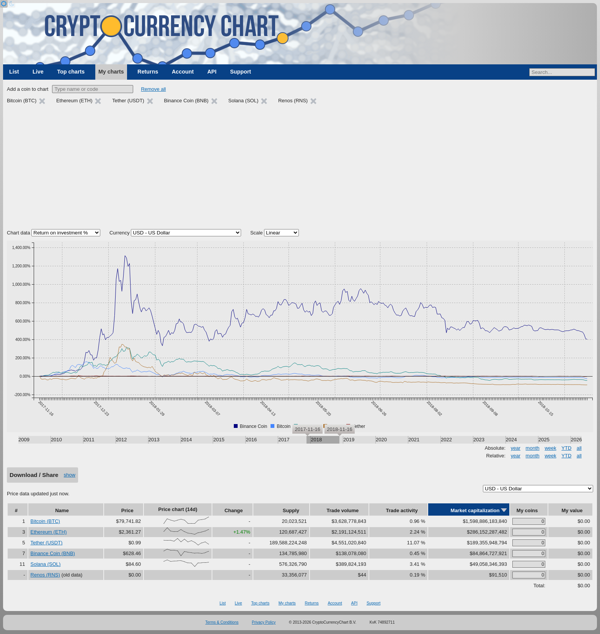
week (550, 448)
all (579, 448)
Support (240, 72)
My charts (111, 72)
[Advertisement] (300, 167)
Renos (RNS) (45, 575)
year (515, 448)
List (14, 72)
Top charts (71, 72)
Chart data (18, 233)
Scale (256, 233)
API (212, 72)
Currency (119, 233)
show (69, 475)
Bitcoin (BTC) (45, 521)
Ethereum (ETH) (49, 532)
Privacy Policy (264, 622)
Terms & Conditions (222, 622)
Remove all (153, 89)
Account (183, 72)
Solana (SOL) (46, 564)
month (533, 448)
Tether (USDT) (47, 543)
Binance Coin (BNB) (53, 553)
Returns (147, 72)
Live (38, 72)
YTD (566, 448)
